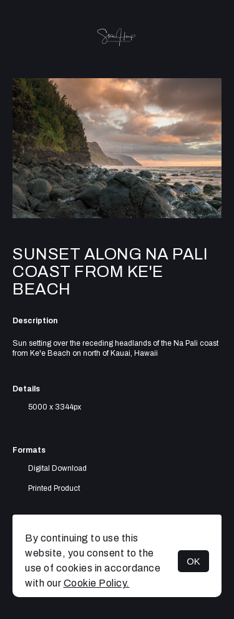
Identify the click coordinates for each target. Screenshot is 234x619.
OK (193, 561)
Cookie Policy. (97, 583)
